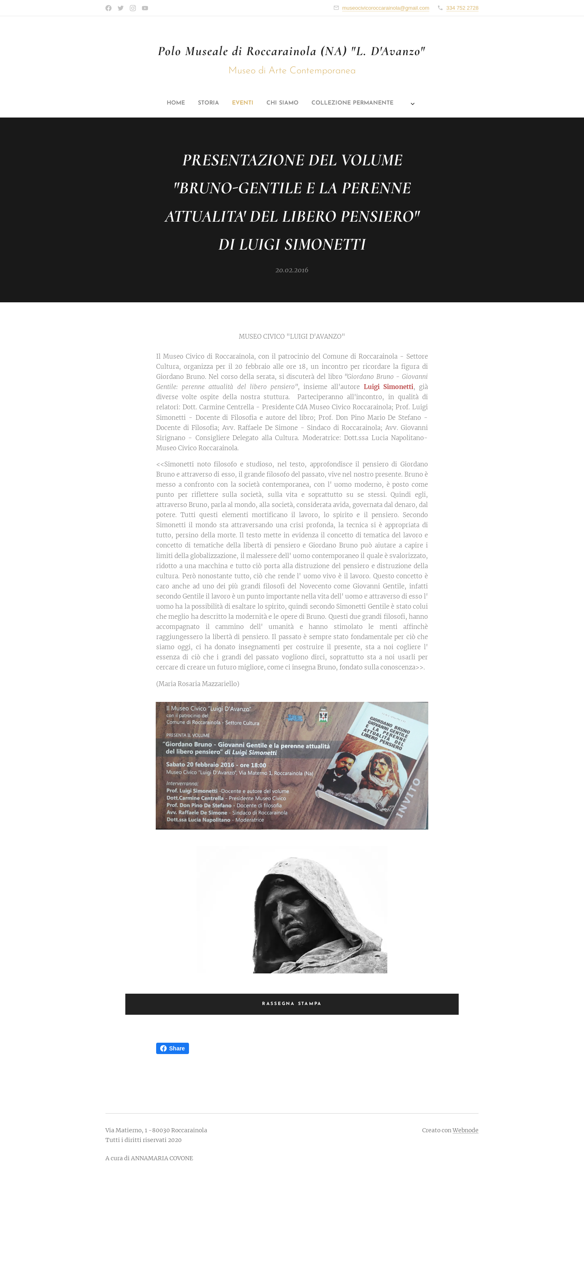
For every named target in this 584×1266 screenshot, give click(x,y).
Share (172, 1048)
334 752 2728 (462, 8)
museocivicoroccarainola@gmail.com (385, 8)
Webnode (466, 1130)
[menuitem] (230, 103)
